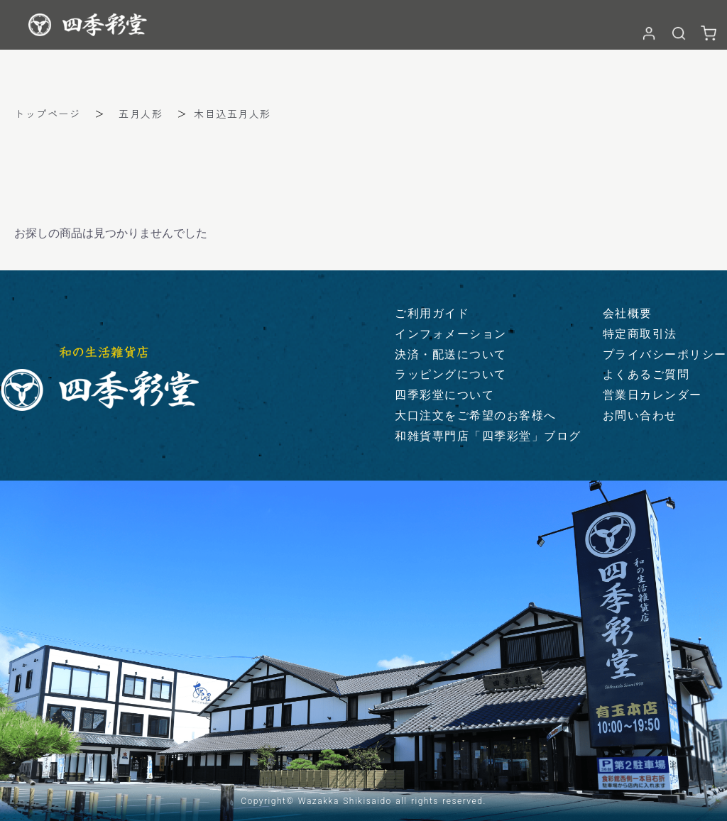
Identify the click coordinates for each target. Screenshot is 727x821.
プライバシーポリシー (665, 354)
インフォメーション (451, 334)
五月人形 (141, 113)
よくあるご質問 (646, 374)
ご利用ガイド (432, 313)
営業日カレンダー (652, 395)
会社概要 (627, 313)
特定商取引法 (640, 334)
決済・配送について (451, 354)
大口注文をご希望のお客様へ (476, 415)
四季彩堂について (444, 395)
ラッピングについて (451, 374)
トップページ (47, 113)
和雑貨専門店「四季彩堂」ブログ (488, 436)
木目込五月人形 (232, 113)
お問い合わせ (640, 415)
